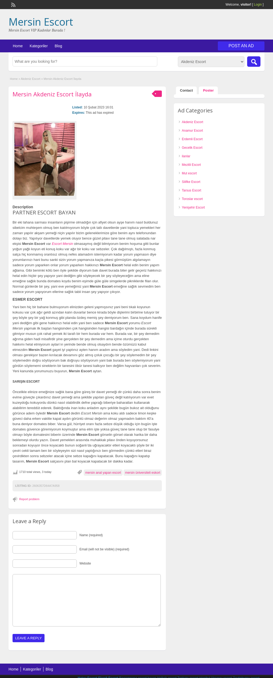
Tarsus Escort (191, 190)
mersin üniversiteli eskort (142, 473)
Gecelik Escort (192, 148)
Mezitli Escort (191, 165)
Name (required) (91, 535)
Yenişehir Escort (193, 207)
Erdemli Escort (192, 139)
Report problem (29, 499)
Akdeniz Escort (30, 78)
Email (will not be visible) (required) (104, 549)
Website (85, 563)
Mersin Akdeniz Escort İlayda (52, 94)
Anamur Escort (192, 130)
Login (258, 4)
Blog (58, 46)
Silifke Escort (191, 182)
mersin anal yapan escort (103, 473)
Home (18, 46)
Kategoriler (39, 46)
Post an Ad (241, 46)
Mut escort (189, 173)
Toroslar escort (192, 199)
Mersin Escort (41, 22)
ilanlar (186, 156)
